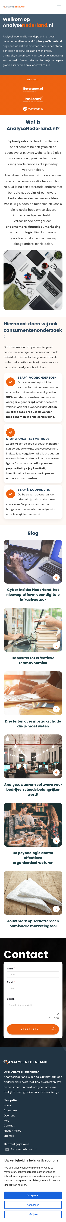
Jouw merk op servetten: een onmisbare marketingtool (33, 923)
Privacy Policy (12, 1130)
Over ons (9, 1115)
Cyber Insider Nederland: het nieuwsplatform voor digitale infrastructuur (33, 594)
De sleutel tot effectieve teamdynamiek (33, 660)
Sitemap (9, 1136)
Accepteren (33, 1195)
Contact (9, 1125)
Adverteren (11, 1110)
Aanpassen (33, 1205)
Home (7, 1105)
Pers (6, 1120)
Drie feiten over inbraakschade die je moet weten (33, 724)
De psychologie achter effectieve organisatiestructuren (33, 857)
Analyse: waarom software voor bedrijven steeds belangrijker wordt (33, 789)
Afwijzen (32, 1214)
